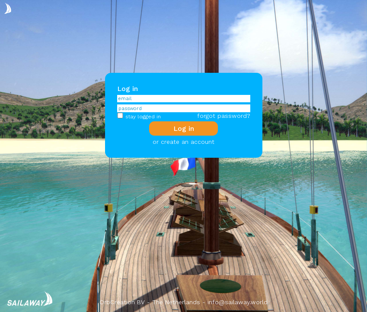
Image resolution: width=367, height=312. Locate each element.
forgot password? (223, 115)
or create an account (183, 141)
